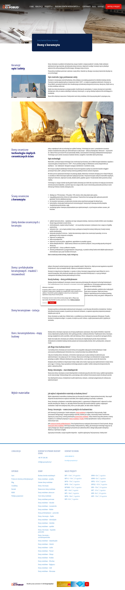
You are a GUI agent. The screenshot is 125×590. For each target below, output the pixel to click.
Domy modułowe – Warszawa (46, 571)
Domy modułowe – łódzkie (45, 509)
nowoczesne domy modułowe (56, 426)
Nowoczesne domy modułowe (46, 489)
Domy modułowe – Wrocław (46, 561)
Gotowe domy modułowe (45, 482)
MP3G (72, 496)
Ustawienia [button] (44, 302)
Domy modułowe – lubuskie (46, 503)
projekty (49, 6)
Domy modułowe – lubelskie (46, 523)
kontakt (101, 6)
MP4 (71, 499)
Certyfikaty (14, 486)
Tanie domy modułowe (44, 496)
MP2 (71, 490)
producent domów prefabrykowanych (61, 424)
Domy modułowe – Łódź (45, 568)
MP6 (99, 487)
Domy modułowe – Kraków (46, 558)
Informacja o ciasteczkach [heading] (47, 287)
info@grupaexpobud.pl (44, 462)
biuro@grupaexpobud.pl (71, 460)
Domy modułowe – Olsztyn (45, 554)
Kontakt (13, 489)
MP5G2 (99, 484)
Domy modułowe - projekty (46, 479)
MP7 (98, 490)
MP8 (98, 493)
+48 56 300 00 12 (69, 456)
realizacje (39, 6)
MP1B (72, 484)
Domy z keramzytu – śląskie (46, 516)
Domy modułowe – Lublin (45, 547)
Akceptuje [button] (52, 302)
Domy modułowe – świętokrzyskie (47, 541)
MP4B (98, 478)
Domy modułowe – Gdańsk (46, 544)
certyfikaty (86, 6)
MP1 (72, 475)
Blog (94, 6)
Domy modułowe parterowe (46, 499)
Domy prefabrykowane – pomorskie (48, 513)
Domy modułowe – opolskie (46, 526)
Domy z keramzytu (43, 486)
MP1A (72, 481)
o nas (32, 6)
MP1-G (73, 478)
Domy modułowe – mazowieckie (47, 506)
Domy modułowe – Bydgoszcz (46, 564)
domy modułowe (80, 412)
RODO (13, 492)
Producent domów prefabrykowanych (22, 479)
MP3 (72, 493)
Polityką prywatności (75, 300)
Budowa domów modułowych (46, 476)
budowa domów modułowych (68, 6)
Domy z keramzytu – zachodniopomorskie (44, 536)
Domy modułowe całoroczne (46, 492)
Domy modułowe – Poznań (46, 551)
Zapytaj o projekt (113, 6)
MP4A (98, 475)
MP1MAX (73, 487)
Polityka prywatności (17, 496)
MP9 (99, 496)
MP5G (98, 481)
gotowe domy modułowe (81, 416)
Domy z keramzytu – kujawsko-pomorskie (47, 531)
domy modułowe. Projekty (77, 419)
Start (12, 476)
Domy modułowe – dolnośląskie (47, 520)
